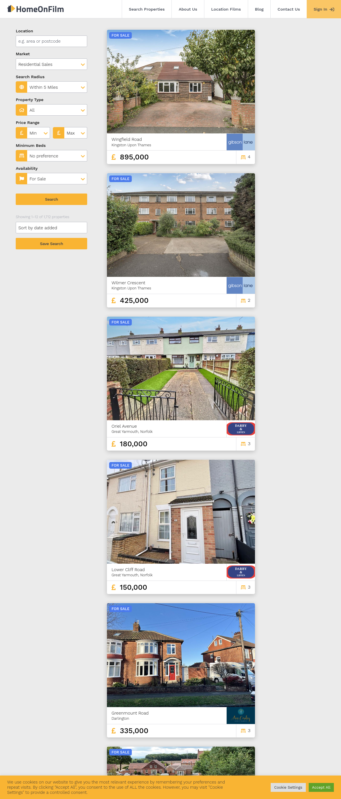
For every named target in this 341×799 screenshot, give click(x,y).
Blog (259, 9)
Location (24, 31)
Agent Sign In (168, 767)
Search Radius (30, 76)
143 (315, 724)
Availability (27, 168)
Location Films (226, 9)
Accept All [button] (321, 787)
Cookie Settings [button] (288, 787)
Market (23, 54)
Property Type (29, 99)
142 (305, 724)
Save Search (51, 243)
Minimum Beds (31, 145)
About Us (188, 9)
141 (295, 724)
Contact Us (289, 9)
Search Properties (147, 9)
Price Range (27, 122)
